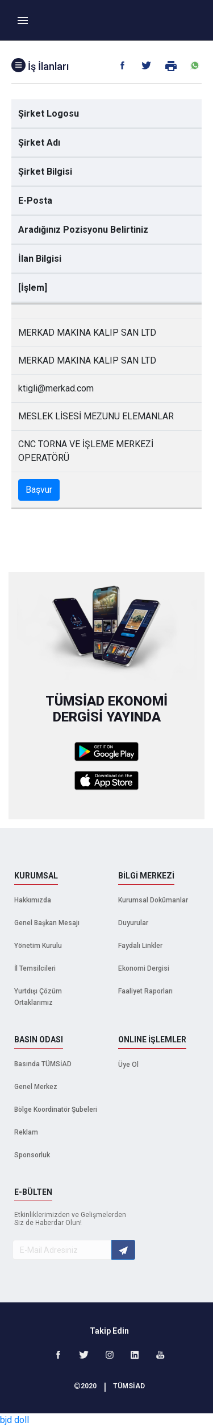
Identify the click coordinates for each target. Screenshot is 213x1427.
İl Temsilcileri (35, 968)
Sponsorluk (32, 1155)
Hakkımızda (32, 900)
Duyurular (133, 923)
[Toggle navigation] (22, 20)
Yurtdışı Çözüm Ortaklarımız (38, 997)
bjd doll (14, 1419)
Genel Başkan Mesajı (47, 923)
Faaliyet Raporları (145, 991)
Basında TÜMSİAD (43, 1064)
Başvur (39, 489)
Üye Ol (128, 1065)
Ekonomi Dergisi (143, 968)
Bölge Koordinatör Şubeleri (55, 1109)
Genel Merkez (35, 1087)
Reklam (26, 1132)
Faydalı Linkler (140, 946)
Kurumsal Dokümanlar (153, 900)
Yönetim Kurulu (38, 946)
